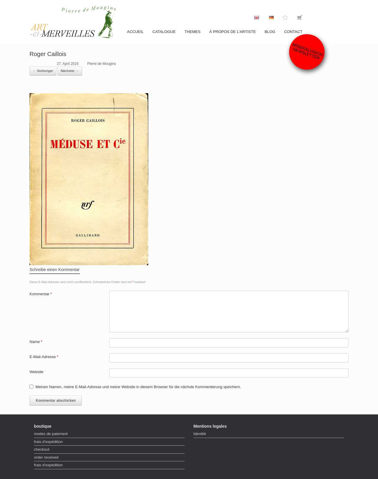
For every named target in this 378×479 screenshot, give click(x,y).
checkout (41, 449)
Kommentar (41, 294)
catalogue (163, 31)
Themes (193, 31)
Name (36, 341)
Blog (270, 31)
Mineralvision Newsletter (308, 51)
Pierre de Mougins (101, 64)
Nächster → (70, 71)
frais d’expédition (48, 441)
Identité (199, 434)
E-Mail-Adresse (44, 357)
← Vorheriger (43, 71)
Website (36, 372)
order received (46, 457)
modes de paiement (51, 434)
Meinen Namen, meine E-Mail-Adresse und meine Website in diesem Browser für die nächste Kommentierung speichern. (138, 387)
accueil (135, 31)
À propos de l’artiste (232, 31)
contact (293, 31)
